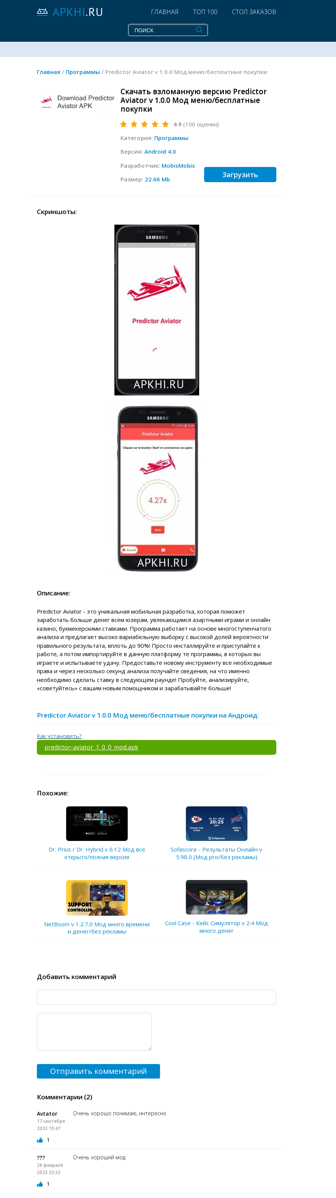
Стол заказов (254, 12)
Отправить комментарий (98, 1071)
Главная (165, 12)
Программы (171, 138)
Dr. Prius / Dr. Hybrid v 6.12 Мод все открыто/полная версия (97, 853)
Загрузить (240, 174)
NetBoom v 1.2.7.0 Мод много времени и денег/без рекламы (97, 927)
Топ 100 (205, 12)
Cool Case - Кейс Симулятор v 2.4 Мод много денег (216, 926)
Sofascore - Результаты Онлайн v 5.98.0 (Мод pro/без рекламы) (216, 853)
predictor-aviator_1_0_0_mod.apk (91, 747)
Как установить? (59, 736)
